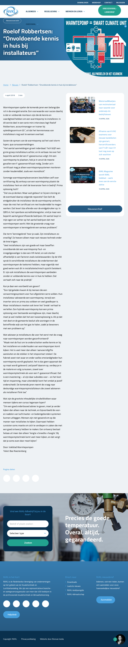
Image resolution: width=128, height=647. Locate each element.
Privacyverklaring (28, 639)
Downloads (82, 2)
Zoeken (28, 543)
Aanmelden (106, 600)
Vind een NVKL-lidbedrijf (110, 10)
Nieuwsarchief (95, 209)
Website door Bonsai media (52, 639)
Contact (108, 2)
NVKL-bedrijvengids (75, 590)
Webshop (96, 2)
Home (5, 85)
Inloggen (120, 2)
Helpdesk (12, 614)
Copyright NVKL (10, 639)
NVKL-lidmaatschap (75, 594)
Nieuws (15, 85)
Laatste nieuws (74, 586)
